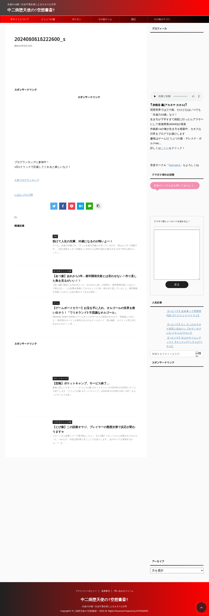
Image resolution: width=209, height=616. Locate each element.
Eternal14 (174, 165)
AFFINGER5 (142, 611)
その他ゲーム (105, 19)
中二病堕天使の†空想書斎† (31, 10)
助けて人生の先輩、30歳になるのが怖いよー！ (83, 241)
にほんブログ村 (23, 194)
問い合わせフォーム (123, 591)
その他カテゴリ (162, 19)
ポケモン (76, 19)
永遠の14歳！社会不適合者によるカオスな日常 (104, 606)
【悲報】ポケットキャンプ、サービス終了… (81, 383)
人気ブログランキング (26, 180)
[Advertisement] (44, 119)
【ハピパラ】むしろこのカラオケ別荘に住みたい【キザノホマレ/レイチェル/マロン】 (183, 328)
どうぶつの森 (48, 19)
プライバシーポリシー (86, 591)
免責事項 (105, 591)
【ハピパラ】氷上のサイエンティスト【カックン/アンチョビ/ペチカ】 (184, 342)
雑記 (133, 19)
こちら (165, 148)
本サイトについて (19, 19)
